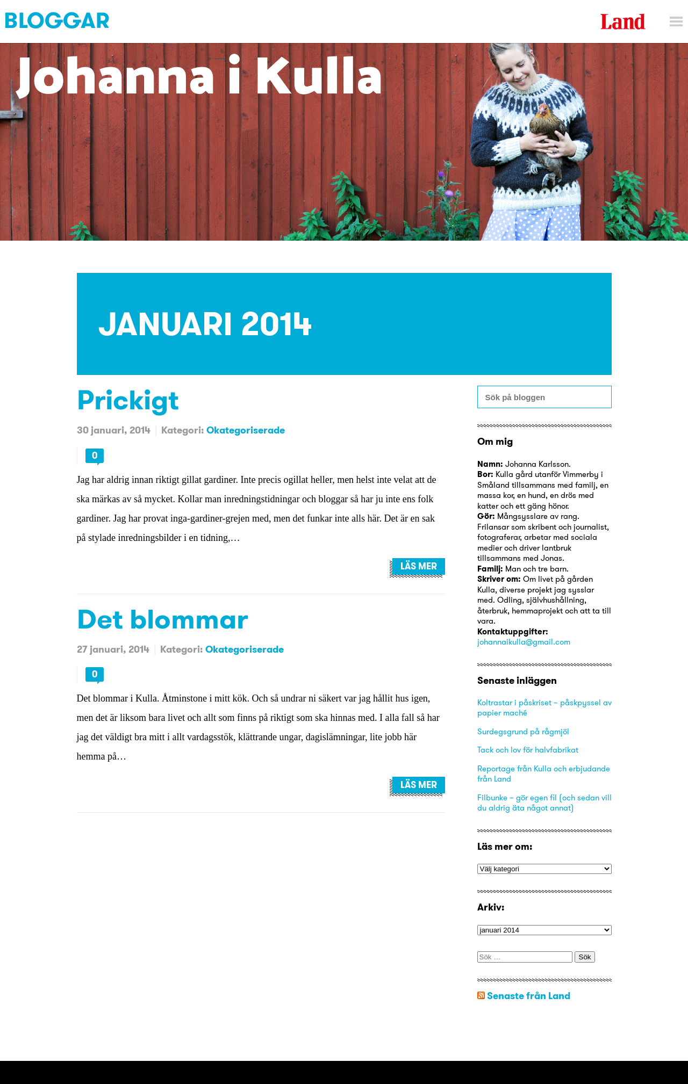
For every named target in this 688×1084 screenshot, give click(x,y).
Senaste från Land (528, 995)
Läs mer (418, 566)
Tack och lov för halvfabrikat (527, 750)
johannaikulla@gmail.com (523, 642)
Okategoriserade (245, 430)
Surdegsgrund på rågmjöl (523, 731)
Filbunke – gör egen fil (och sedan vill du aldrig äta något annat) (544, 802)
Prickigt (128, 399)
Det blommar (162, 618)
